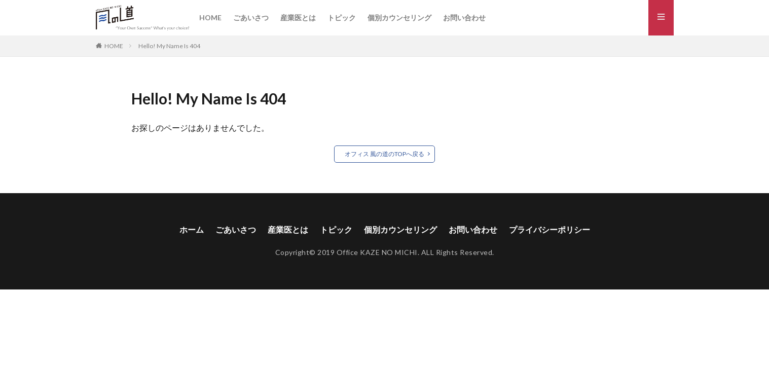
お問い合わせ (464, 17)
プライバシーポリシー (549, 229)
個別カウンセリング (399, 17)
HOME (210, 17)
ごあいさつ (251, 17)
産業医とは (298, 17)
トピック (341, 17)
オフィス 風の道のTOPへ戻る (384, 154)
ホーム (191, 229)
